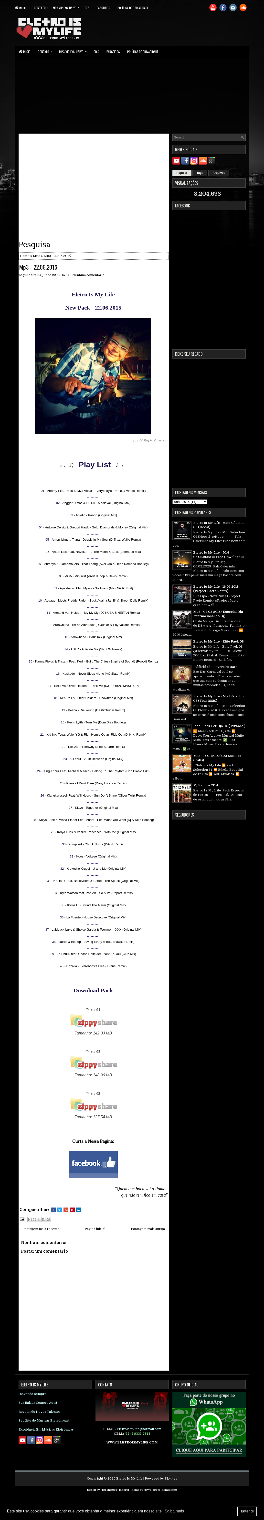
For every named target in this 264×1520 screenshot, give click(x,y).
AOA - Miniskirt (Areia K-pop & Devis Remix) (96, 576)
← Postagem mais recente (39, 1229)
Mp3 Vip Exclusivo (68, 7)
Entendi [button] (247, 1511)
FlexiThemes (108, 1489)
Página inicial (95, 1229)
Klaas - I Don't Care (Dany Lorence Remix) (96, 783)
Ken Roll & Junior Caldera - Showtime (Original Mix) (96, 698)
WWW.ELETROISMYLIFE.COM (132, 1442)
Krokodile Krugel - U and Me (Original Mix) (96, 868)
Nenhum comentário (88, 275)
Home (25, 256)
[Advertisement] (132, 95)
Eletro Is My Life (129, 1478)
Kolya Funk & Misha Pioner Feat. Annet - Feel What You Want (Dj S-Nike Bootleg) (96, 820)
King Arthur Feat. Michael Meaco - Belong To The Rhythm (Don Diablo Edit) (96, 771)
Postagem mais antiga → (150, 1229)
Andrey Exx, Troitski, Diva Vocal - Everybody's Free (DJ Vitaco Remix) (96, 491)
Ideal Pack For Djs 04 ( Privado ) (219, 726)
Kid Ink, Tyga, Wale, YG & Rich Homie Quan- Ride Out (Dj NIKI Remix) (97, 734)
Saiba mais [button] (174, 1511)
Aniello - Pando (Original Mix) (96, 515)
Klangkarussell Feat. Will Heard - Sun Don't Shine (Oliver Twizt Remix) (96, 795)
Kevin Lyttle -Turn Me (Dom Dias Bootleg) (96, 722)
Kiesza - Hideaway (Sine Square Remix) (96, 747)
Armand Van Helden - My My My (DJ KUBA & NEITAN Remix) (96, 612)
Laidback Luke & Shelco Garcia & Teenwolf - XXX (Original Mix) (96, 929)
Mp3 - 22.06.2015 (38, 267)
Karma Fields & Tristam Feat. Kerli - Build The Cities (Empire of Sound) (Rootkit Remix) (96, 661)
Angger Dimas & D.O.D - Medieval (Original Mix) (96, 503)
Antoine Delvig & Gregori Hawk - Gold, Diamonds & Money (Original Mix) (96, 527)
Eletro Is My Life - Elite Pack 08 (218, 641)
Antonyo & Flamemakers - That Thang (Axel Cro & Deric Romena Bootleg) (96, 564)
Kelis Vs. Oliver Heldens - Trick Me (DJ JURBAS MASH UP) (96, 686)
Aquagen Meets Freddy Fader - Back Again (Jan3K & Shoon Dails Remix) (96, 600)
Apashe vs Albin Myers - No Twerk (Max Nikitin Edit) (96, 588)
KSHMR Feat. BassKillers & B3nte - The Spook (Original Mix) (96, 881)
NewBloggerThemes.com (160, 1489)
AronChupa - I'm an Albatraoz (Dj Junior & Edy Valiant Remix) (96, 625)
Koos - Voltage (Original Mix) (96, 856)
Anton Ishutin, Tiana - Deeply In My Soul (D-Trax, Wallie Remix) (96, 539)
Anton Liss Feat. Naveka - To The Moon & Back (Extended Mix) (96, 552)
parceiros (103, 8)
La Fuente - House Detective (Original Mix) (96, 917)
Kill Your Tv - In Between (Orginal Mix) (96, 759)
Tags (200, 173)
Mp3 (36, 256)
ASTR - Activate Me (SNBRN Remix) (96, 649)
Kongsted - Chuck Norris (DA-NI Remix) (96, 844)
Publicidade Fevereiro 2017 (215, 667)
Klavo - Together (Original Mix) (96, 807)
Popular (182, 173)
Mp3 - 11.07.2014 (205, 785)
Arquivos (218, 173)
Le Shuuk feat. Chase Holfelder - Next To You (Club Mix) (96, 954)
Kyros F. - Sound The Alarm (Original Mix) (96, 905)
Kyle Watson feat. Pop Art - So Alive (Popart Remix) (96, 893)
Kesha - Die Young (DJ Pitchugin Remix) (96, 710)
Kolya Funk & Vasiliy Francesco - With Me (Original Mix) (96, 832)
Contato (43, 7)
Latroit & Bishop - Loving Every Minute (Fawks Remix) (96, 942)
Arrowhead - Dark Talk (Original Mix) (96, 637)
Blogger (171, 1478)
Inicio (21, 8)
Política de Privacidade (132, 8)
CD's (86, 8)
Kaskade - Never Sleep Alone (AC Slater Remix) (96, 673)
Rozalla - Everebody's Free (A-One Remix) (96, 966)
